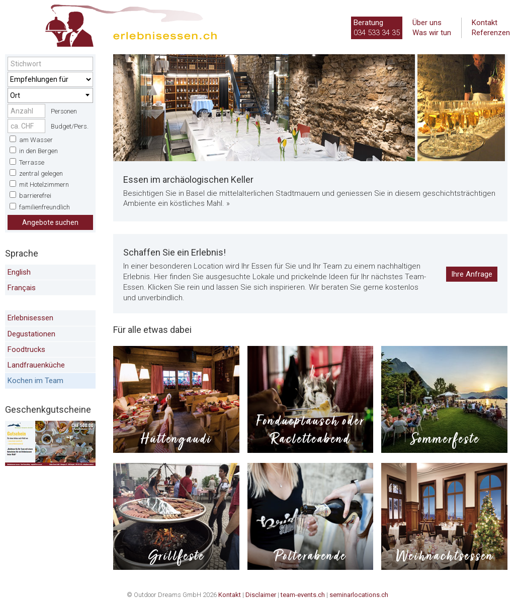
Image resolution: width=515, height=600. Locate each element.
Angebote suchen (50, 222)
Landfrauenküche (36, 365)
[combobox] (50, 95)
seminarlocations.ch (358, 594)
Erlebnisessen (30, 317)
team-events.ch (303, 594)
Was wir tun (431, 32)
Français (22, 287)
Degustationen (31, 333)
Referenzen (491, 32)
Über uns (427, 22)
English (19, 272)
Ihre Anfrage (471, 274)
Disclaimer (260, 594)
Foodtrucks (26, 349)
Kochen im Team (35, 380)
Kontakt (484, 22)
